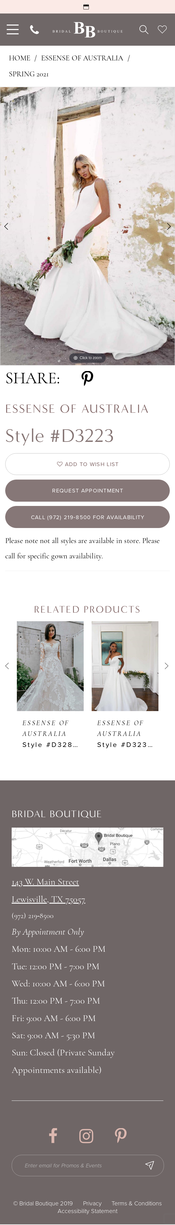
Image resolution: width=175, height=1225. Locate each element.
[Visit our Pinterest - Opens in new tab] (121, 1137)
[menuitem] (11, 29)
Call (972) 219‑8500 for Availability (88, 517)
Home (19, 58)
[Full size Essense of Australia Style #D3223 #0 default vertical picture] (87, 226)
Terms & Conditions (137, 1204)
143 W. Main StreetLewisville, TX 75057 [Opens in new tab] (48, 891)
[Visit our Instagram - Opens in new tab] (86, 1137)
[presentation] (50, 666)
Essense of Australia (82, 58)
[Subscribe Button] (150, 1166)
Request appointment (87, 491)
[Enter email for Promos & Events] (88, 1166)
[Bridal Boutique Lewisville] (87, 29)
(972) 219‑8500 (33, 916)
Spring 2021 (29, 74)
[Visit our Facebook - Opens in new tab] (53, 1137)
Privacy (92, 1204)
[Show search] (144, 30)
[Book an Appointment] (87, 6)
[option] (87, 226)
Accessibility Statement (87, 1211)
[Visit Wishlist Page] (162, 30)
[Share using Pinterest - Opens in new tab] (87, 379)
